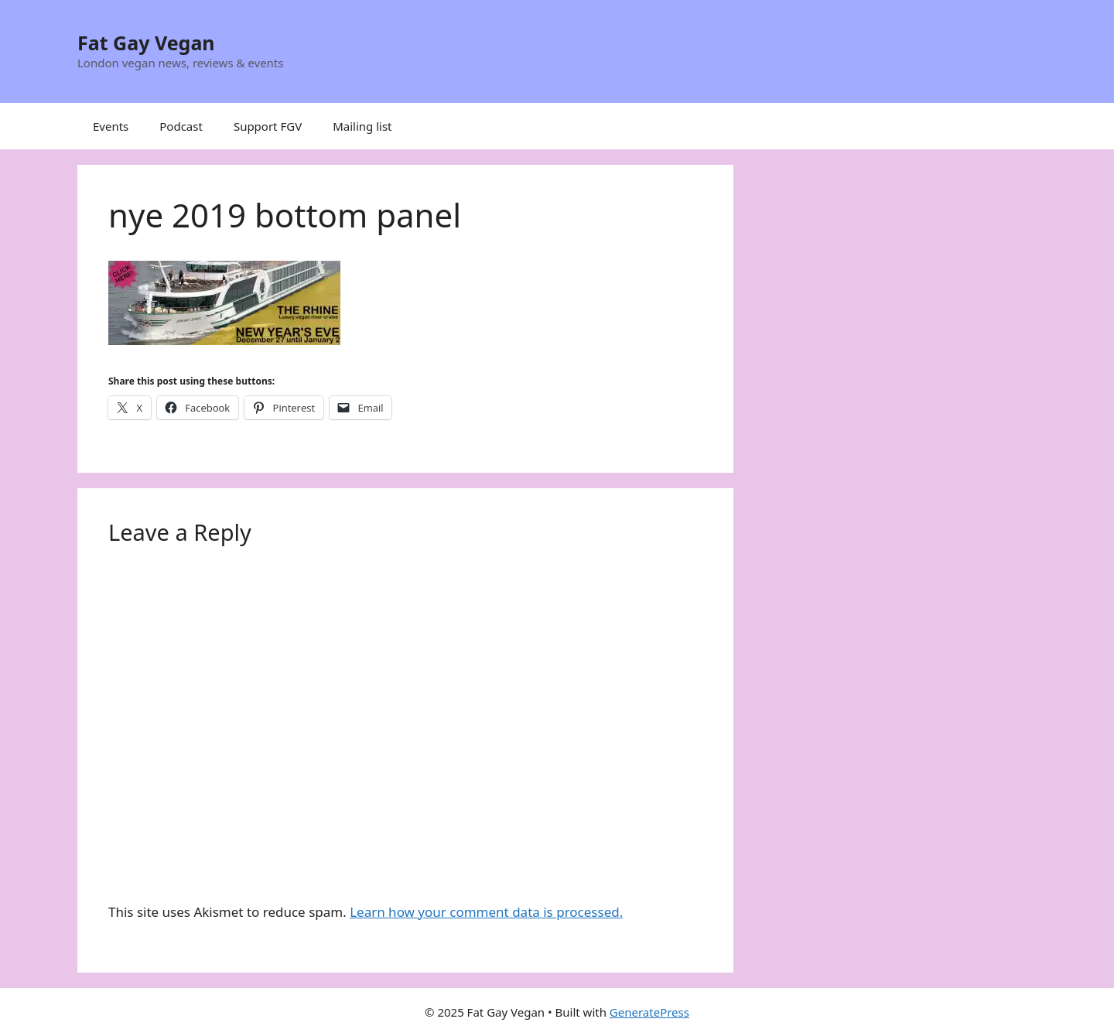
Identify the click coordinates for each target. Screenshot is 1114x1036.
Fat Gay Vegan (146, 42)
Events (110, 126)
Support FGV (268, 126)
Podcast (181, 126)
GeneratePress (649, 1012)
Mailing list (362, 126)
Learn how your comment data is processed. (486, 912)
